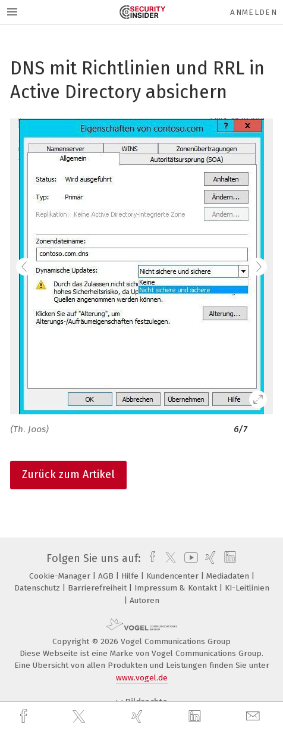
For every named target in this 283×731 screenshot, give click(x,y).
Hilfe (131, 576)
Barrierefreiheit (98, 588)
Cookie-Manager (61, 576)
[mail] (254, 716)
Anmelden (253, 12)
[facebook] (25, 716)
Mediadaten (228, 576)
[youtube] (189, 558)
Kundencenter (173, 576)
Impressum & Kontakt (176, 588)
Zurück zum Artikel (68, 474)
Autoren (144, 600)
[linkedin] (196, 716)
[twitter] (80, 716)
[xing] (138, 716)
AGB (107, 576)
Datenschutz (38, 588)
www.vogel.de (142, 678)
